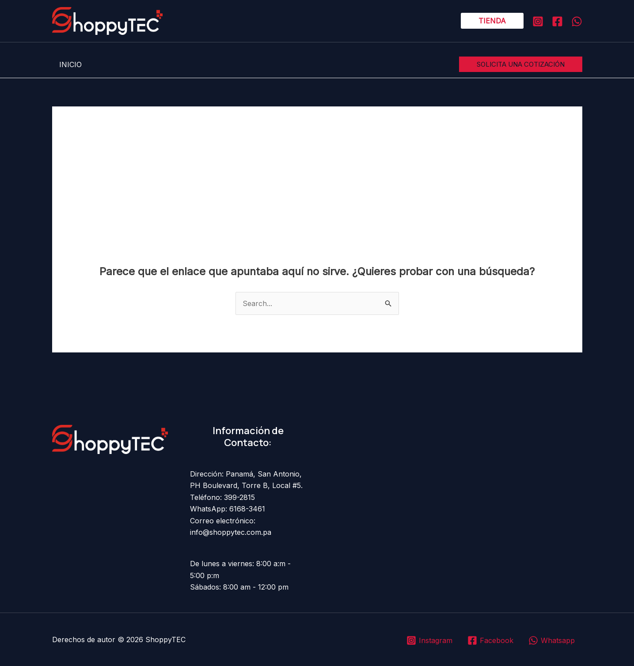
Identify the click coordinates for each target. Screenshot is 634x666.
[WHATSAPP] (576, 21)
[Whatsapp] (551, 640)
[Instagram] (537, 21)
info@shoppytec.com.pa (230, 532)
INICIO (70, 64)
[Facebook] (557, 21)
